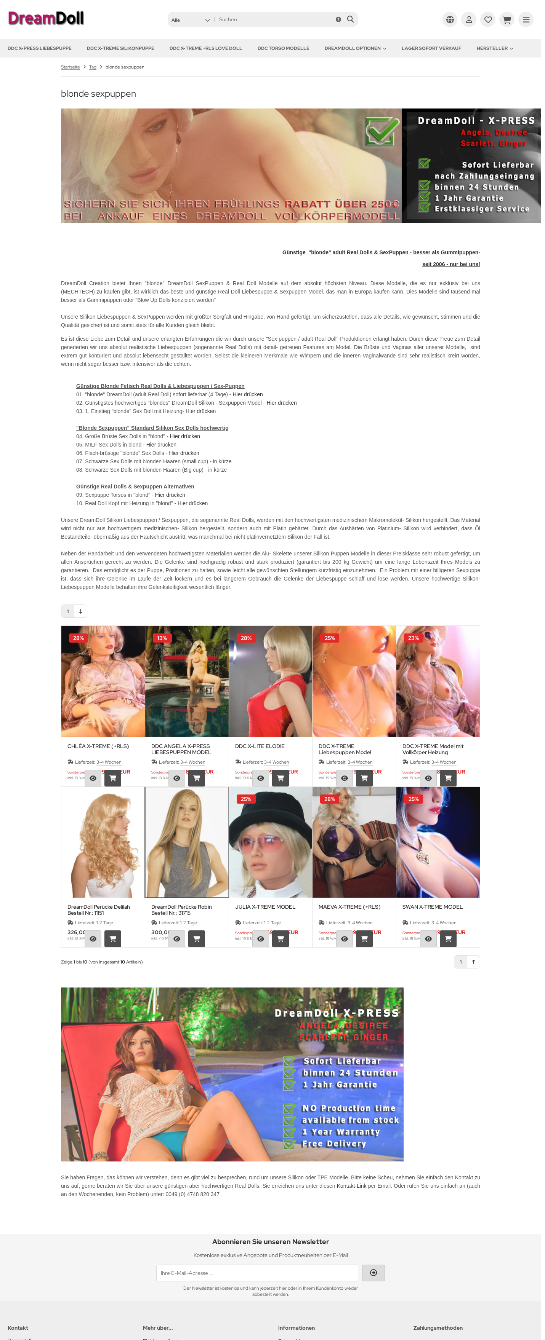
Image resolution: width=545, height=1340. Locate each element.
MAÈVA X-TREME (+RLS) (350, 907)
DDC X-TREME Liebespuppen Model (345, 749)
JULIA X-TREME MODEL (265, 907)
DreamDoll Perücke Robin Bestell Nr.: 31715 (181, 910)
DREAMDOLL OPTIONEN (355, 48)
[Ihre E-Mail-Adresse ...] (257, 1273)
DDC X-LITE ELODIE (260, 746)
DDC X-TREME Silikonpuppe (120, 48)
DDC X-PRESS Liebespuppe (40, 48)
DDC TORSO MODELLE (283, 48)
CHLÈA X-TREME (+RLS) (98, 746)
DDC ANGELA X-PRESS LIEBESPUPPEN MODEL (181, 749)
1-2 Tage (104, 923)
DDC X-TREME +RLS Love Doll (206, 48)
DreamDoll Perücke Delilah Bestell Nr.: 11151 (98, 910)
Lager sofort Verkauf (432, 48)
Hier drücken (247, 394)
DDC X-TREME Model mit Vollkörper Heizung (432, 749)
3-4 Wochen (109, 762)
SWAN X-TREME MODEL (432, 907)
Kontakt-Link (352, 1186)
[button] (190, 19)
